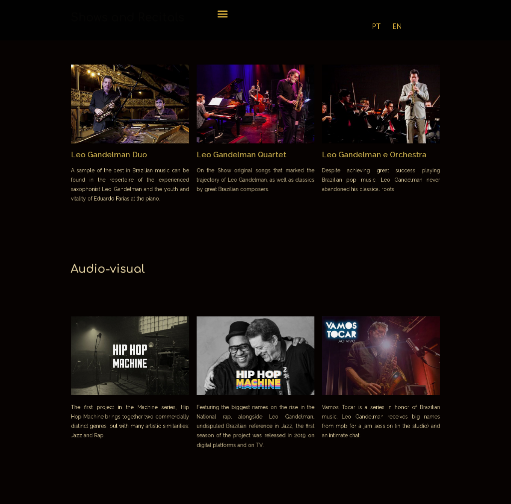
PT (376, 26)
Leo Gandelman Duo (125, 153)
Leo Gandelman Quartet (242, 153)
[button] (223, 13)
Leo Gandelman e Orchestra (361, 153)
